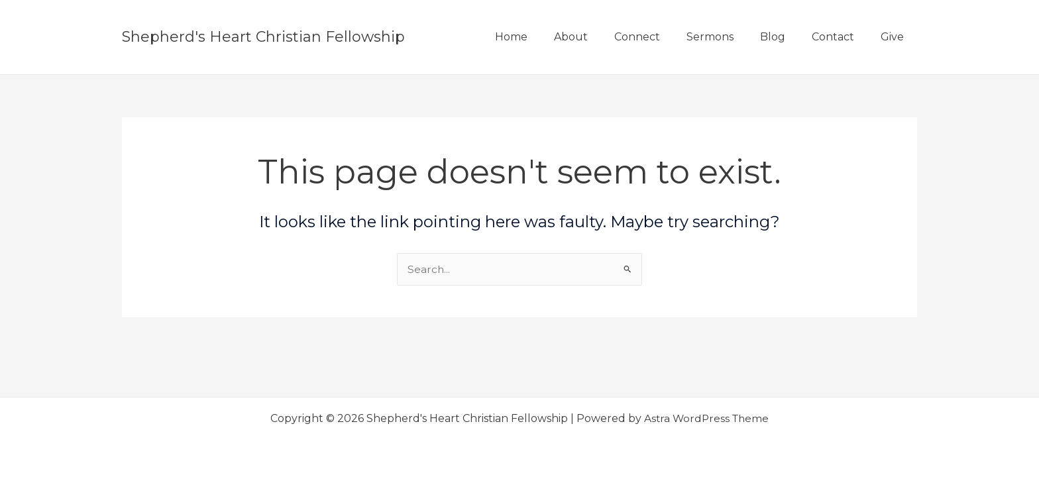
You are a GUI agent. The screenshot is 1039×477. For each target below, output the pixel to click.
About (600, 36)
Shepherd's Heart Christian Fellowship (263, 37)
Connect (661, 36)
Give (894, 36)
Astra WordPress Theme (706, 418)
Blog (785, 36)
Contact (841, 36)
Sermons (728, 36)
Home (545, 36)
